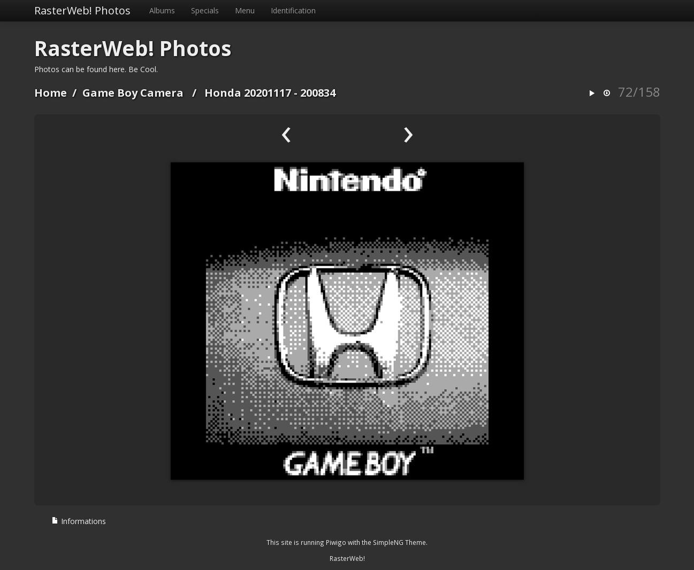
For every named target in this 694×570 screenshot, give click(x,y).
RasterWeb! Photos (82, 10)
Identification (293, 10)
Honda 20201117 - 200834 (269, 92)
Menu (245, 10)
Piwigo (336, 542)
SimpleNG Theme (399, 542)
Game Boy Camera (133, 92)
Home (50, 92)
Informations (78, 521)
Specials (205, 10)
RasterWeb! (347, 558)
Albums (162, 10)
